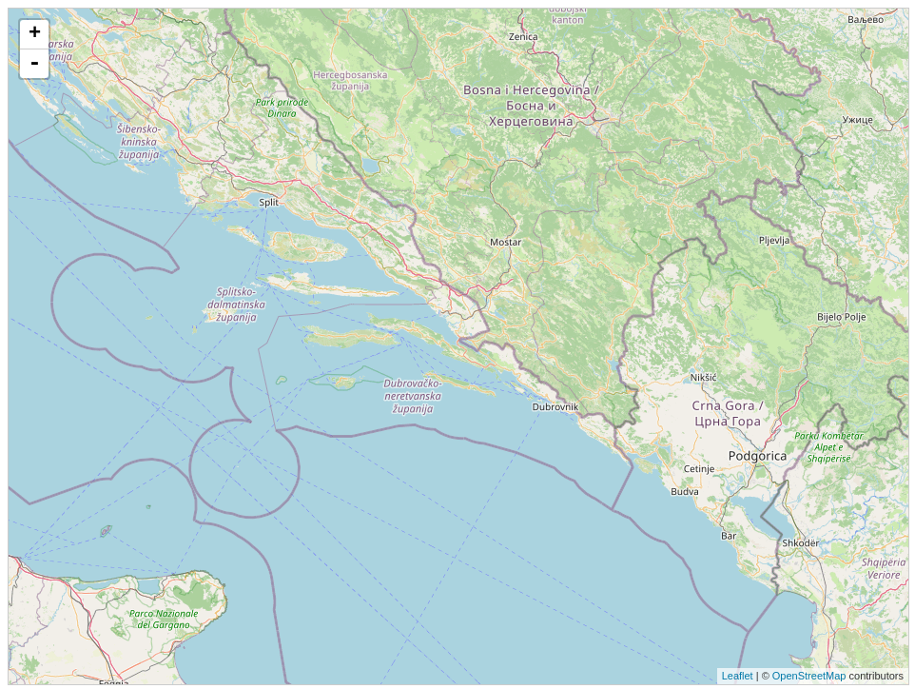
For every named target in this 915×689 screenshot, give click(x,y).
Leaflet (737, 675)
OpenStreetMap (809, 675)
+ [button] (35, 34)
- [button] (34, 63)
